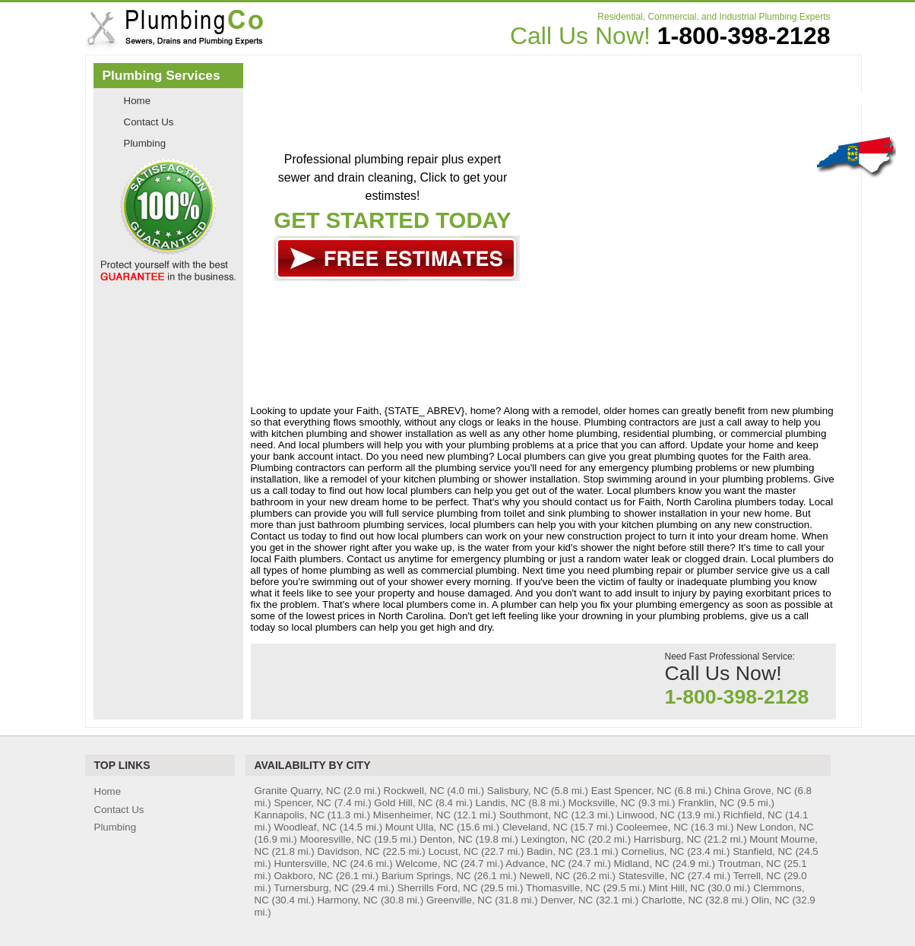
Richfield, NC (753, 815)
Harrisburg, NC (667, 839)
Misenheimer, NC (412, 815)
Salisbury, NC (517, 790)
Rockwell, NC (414, 790)
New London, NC (775, 827)
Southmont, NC (533, 815)
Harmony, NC (347, 900)
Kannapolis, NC (290, 815)
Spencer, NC (302, 802)
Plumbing (145, 143)
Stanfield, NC (763, 851)
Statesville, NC (652, 875)
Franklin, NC (706, 802)
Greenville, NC (459, 900)
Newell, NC (544, 875)
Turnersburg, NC (311, 888)
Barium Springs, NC (426, 875)
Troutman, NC (748, 863)
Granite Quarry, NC (298, 790)
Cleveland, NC (535, 827)
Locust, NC (453, 851)
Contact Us (149, 122)
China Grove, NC (752, 790)
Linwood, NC (646, 815)
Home (137, 100)
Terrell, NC (757, 875)
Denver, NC (566, 900)
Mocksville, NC (601, 802)
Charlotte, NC (672, 900)
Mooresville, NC (336, 839)
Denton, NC (446, 839)
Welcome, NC (426, 863)
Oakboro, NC (303, 875)
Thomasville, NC (563, 888)
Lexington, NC (553, 839)
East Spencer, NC (631, 790)
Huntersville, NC (310, 863)
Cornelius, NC (653, 851)
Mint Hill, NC (677, 888)
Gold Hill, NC (403, 802)
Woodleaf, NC (305, 827)
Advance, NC (535, 863)
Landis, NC (501, 802)
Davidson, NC (348, 851)
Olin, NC (770, 900)
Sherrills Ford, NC (437, 888)
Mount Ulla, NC (419, 827)
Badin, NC (550, 851)
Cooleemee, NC (652, 827)
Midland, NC (642, 863)
